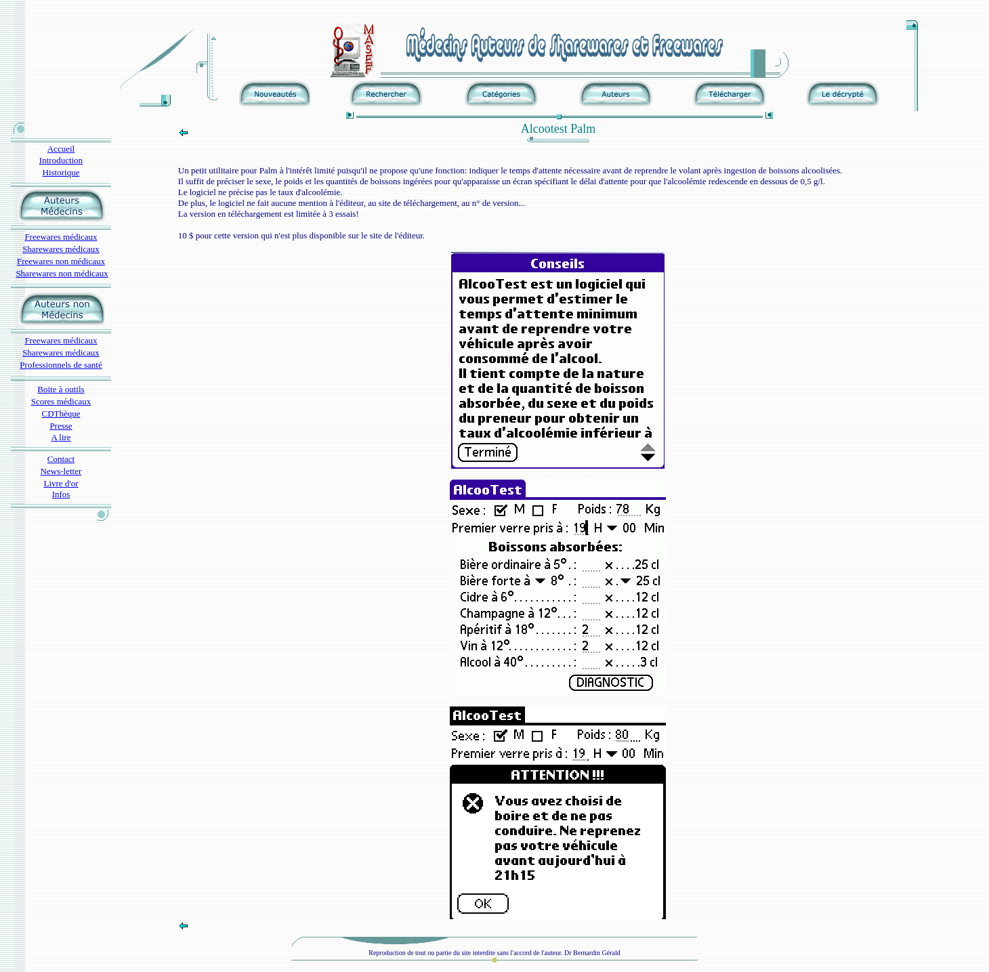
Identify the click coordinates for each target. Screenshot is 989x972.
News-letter (61, 471)
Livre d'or (60, 483)
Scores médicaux (61, 401)
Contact (61, 459)
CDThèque (60, 413)
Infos (61, 494)
